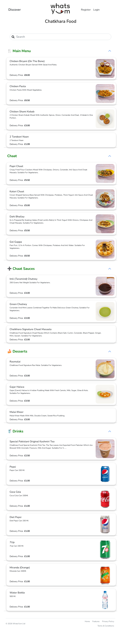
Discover (14, 10)
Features (96, 621)
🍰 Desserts (17, 351)
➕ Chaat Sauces (21, 268)
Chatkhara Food (60, 21)
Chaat (12, 156)
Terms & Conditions (106, 626)
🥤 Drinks (15, 431)
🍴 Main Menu (19, 51)
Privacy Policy (108, 621)
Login (96, 9)
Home (87, 621)
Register (86, 9)
